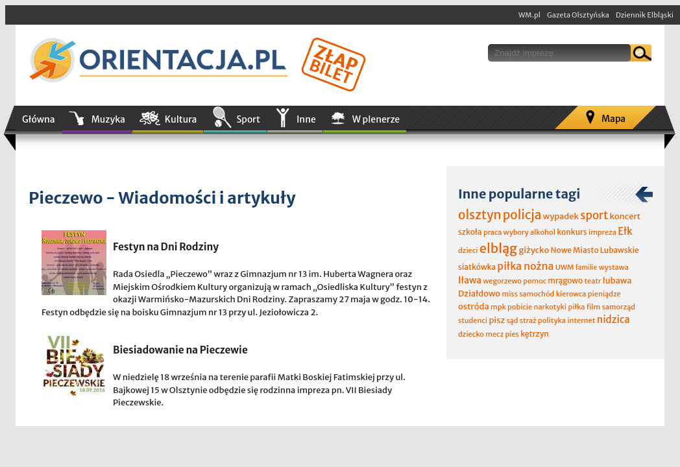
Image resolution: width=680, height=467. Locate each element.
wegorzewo (502, 280)
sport (594, 215)
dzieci (468, 250)
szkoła (470, 232)
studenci (472, 320)
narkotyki (550, 306)
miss (509, 293)
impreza (602, 232)
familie (587, 267)
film (594, 306)
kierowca (571, 293)
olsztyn (479, 214)
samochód (536, 293)
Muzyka (108, 119)
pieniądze (604, 293)
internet (581, 320)
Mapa (613, 119)
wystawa (614, 267)
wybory (516, 232)
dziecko (471, 334)
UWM (564, 267)
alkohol (542, 232)
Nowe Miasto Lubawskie (595, 250)
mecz (494, 334)
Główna (38, 119)
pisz (497, 320)
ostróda (473, 306)
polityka (552, 320)
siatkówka (477, 267)
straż (528, 320)
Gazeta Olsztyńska (578, 14)
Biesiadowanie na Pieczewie (180, 350)
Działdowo (479, 293)
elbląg (498, 248)
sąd (512, 320)
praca (492, 232)
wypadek (561, 216)
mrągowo (565, 280)
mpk (498, 306)
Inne (306, 119)
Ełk (625, 231)
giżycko (533, 250)
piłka (576, 306)
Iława (469, 280)
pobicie (519, 306)
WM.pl (529, 14)
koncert (624, 216)
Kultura (181, 119)
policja (522, 214)
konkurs (572, 232)
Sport (248, 119)
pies (511, 334)
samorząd (618, 306)
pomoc (534, 280)
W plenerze (376, 119)
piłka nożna (525, 265)
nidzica (613, 319)
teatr (592, 280)
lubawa (617, 280)
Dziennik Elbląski (645, 14)
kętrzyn (534, 334)
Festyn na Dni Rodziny (166, 247)
